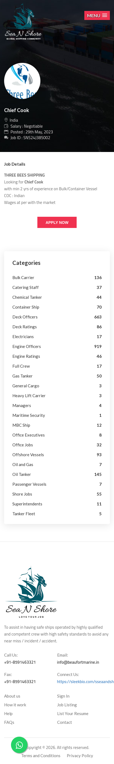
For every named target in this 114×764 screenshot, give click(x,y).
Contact (64, 722)
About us (12, 695)
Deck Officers (25, 316)
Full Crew (21, 366)
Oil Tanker (21, 474)
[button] (97, 15)
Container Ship (25, 307)
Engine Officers (26, 346)
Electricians (23, 336)
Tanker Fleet (23, 513)
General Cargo (25, 385)
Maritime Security (28, 415)
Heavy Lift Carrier (29, 395)
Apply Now (57, 222)
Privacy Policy (80, 755)
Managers (21, 405)
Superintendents (27, 503)
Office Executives (28, 434)
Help (8, 713)
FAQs (9, 722)
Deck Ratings (24, 326)
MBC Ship (21, 425)
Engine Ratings (26, 356)
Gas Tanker (22, 375)
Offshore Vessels (28, 454)
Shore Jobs (22, 493)
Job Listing (67, 704)
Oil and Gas (22, 464)
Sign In (63, 695)
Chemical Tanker (27, 297)
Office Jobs (22, 444)
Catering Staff (25, 287)
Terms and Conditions (40, 755)
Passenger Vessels (29, 484)
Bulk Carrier (23, 277)
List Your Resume (72, 713)
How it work (15, 704)
